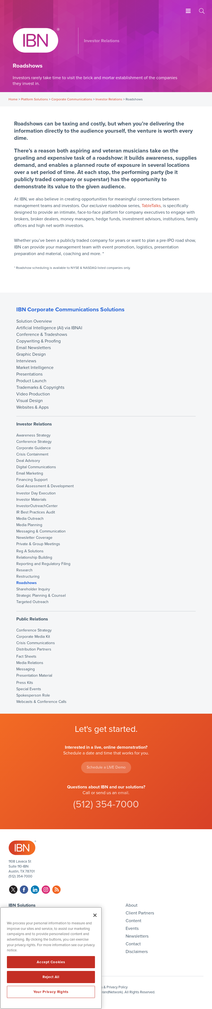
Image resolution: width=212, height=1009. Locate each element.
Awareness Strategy (33, 435)
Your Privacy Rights (50, 992)
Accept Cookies (51, 962)
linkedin (35, 889)
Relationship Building (34, 558)
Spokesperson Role (33, 695)
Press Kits (24, 683)
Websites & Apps (32, 407)
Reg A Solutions (30, 551)
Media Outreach (30, 519)
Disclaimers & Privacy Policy (106, 987)
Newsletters (137, 936)
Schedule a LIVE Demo (106, 767)
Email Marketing (29, 473)
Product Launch (31, 381)
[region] (51, 958)
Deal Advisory (28, 461)
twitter (13, 889)
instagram (45, 889)
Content (133, 921)
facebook (24, 889)
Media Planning (29, 525)
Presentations (29, 374)
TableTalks (151, 205)
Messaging (25, 669)
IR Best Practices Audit (35, 512)
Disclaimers (137, 951)
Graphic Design (31, 354)
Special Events (28, 689)
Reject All (51, 977)
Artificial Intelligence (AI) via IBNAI (49, 328)
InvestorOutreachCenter (37, 506)
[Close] (95, 915)
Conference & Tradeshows (41, 334)
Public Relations (32, 619)
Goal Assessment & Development (45, 486)
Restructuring (27, 577)
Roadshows (26, 583)
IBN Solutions (22, 905)
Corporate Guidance (33, 448)
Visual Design (29, 400)
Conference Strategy (34, 442)
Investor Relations (109, 99)
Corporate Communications (71, 99)
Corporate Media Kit (33, 637)
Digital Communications (36, 467)
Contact (133, 944)
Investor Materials (31, 500)
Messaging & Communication (41, 531)
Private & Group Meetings (38, 544)
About (131, 905)
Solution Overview (34, 321)
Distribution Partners (33, 649)
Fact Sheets (26, 657)
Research (24, 570)
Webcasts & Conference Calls (41, 702)
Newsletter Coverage (34, 538)
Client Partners (140, 913)
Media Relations (29, 663)
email (123, 793)
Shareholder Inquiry (33, 589)
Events (132, 928)
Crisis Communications (35, 643)
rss (56, 889)
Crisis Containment (32, 454)
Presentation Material (34, 676)
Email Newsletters (33, 347)
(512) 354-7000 (106, 804)
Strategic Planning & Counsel (41, 596)
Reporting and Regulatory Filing (43, 564)
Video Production (33, 394)
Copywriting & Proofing (38, 341)
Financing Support (31, 480)
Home (13, 99)
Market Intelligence (35, 367)
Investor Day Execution (36, 493)
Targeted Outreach (32, 602)
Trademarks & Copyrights (40, 387)
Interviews (26, 361)
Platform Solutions (34, 99)
